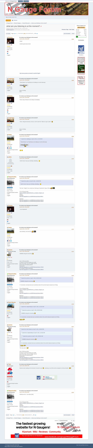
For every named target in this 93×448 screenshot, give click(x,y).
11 (22, 33)
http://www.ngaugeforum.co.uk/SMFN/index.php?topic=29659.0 (31, 269)
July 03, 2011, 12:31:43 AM (24, 97)
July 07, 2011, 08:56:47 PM (24, 365)
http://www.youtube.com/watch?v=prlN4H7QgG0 (30, 73)
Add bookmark (67, 33)
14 (28, 33)
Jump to (56, 420)
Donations (81, 54)
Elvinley (10, 37)
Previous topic (65, 29)
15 (29, 33)
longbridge (11, 78)
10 (21, 33)
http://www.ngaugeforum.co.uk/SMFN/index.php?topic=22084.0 (31, 201)
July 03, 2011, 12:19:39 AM (24, 80)
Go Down (8, 33)
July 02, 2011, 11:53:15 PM (24, 38)
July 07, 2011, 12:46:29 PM (24, 303)
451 (35, 33)
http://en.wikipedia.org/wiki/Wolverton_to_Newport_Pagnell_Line (31, 192)
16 (31, 33)
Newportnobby (12, 176)
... (17, 33)
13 (26, 33)
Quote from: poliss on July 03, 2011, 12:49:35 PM (31, 181)
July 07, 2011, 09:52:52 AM (24, 251)
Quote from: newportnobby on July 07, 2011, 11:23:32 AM (33, 306)
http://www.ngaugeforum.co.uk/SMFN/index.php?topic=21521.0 (31, 200)
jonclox (10, 249)
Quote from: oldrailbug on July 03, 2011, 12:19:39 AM (32, 138)
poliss (10, 157)
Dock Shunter (12, 302)
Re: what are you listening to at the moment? (28, 37)
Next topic (71, 29)
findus (10, 134)
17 (32, 33)
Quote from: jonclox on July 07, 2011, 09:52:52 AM (31, 278)
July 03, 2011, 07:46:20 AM (24, 136)
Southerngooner (10, 29)
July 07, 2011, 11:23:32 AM (24, 275)
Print (73, 33)
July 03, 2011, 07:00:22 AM (24, 119)
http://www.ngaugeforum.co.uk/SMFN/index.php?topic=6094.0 (31, 196)
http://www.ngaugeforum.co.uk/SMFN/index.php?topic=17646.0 (31, 267)
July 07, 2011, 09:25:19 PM (24, 392)
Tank (9, 364)
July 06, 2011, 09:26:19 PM (24, 178)
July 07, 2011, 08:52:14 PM (24, 326)
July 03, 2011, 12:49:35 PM (24, 158)
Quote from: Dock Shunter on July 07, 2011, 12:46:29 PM (33, 329)
